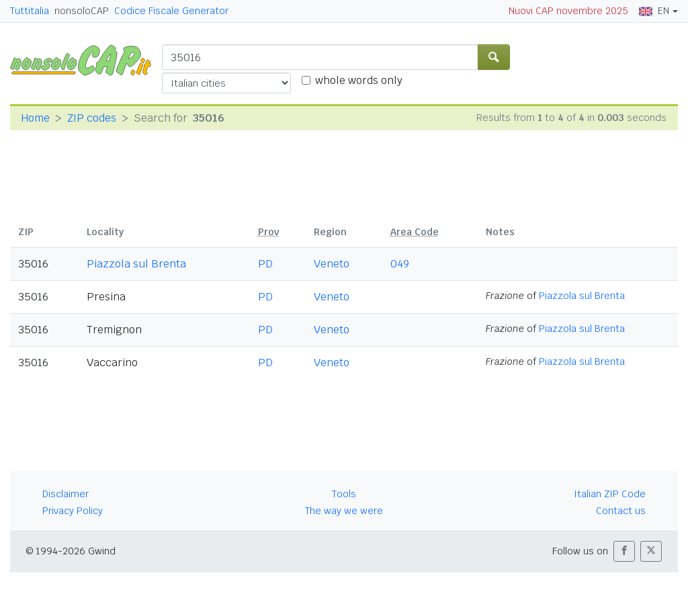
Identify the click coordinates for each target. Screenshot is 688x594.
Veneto (331, 264)
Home (35, 118)
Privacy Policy (72, 511)
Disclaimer (65, 494)
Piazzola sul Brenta (136, 264)
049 (399, 264)
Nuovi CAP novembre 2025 (568, 11)
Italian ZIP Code (610, 494)
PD (265, 264)
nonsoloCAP (81, 11)
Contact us (621, 511)
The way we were (344, 511)
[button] (624, 551)
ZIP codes (91, 118)
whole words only (358, 80)
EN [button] (654, 11)
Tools (344, 494)
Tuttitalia (29, 11)
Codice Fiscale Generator (171, 11)
